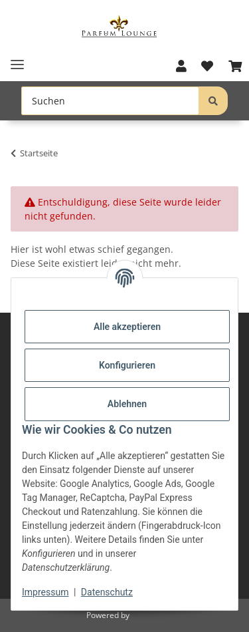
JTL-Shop (147, 615)
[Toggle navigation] (17, 59)
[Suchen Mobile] (110, 100)
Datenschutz (107, 592)
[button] (181, 66)
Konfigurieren (127, 365)
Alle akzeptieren (127, 326)
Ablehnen (127, 403)
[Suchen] (213, 100)
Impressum (45, 592)
